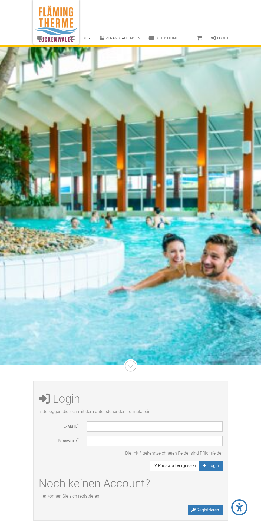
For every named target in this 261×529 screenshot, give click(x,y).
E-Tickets (49, 38)
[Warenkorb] (199, 38)
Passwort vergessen (175, 465)
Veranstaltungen (119, 38)
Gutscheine (163, 38)
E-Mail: (70, 426)
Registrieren (205, 510)
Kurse (80, 38)
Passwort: (68, 440)
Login (219, 38)
